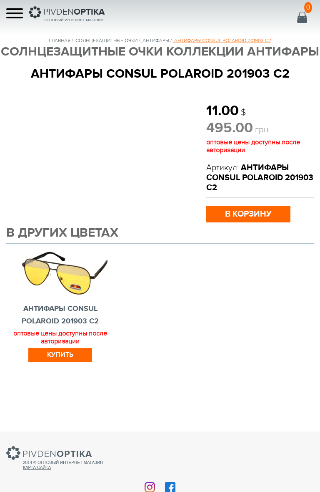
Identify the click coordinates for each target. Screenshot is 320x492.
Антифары (155, 40)
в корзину (248, 214)
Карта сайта (37, 467)
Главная (59, 40)
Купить (60, 355)
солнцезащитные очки (106, 40)
